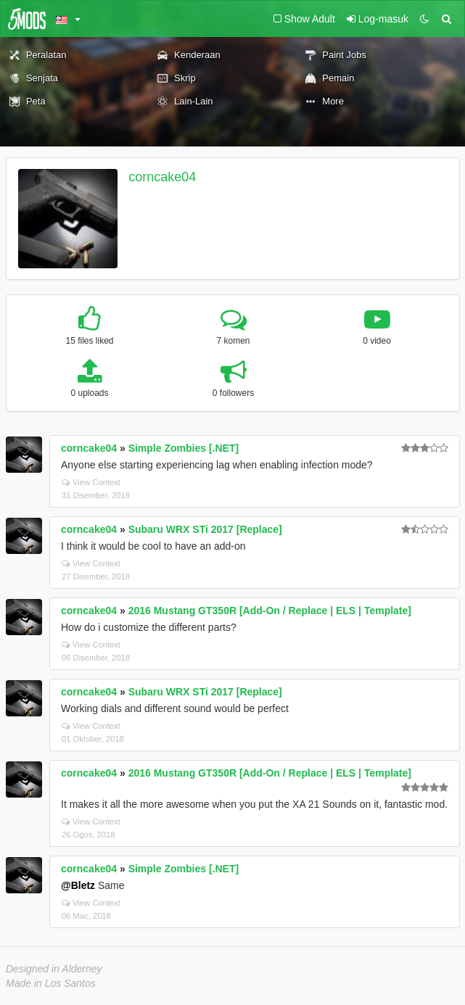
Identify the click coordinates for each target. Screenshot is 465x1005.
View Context (91, 482)
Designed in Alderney (54, 969)
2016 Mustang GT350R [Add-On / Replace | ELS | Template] (269, 610)
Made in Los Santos (51, 983)
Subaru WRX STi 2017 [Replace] (205, 529)
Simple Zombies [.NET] (183, 448)
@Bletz (78, 885)
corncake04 (162, 177)
